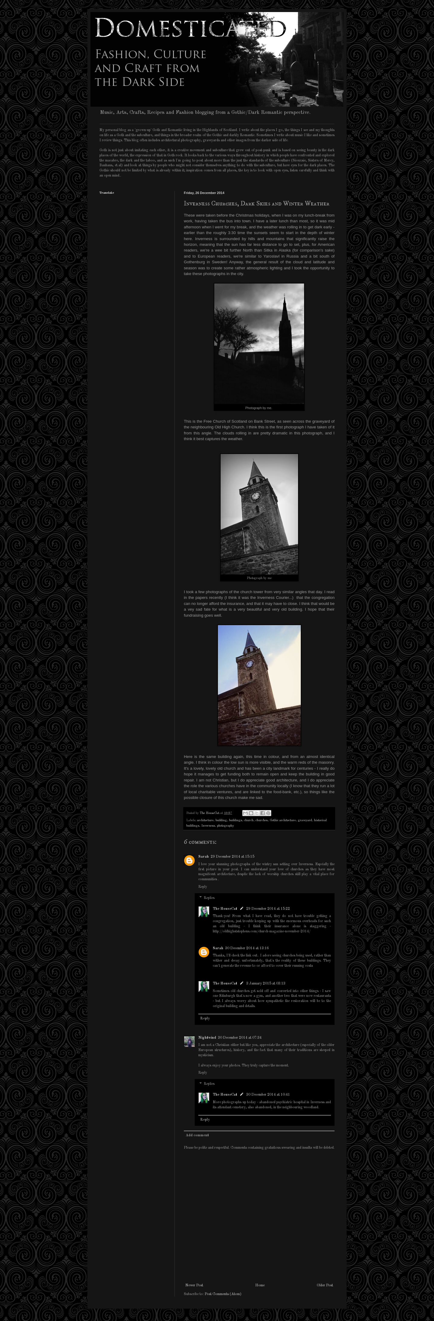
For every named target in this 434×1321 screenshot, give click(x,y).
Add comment (197, 1135)
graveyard (305, 820)
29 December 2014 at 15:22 (268, 909)
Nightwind (207, 1038)
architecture (205, 820)
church (248, 820)
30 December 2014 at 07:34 (240, 1038)
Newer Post (194, 1285)
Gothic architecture (283, 820)
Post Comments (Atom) (223, 1294)
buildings (235, 820)
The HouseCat (225, 909)
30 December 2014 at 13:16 (247, 948)
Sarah (203, 857)
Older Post (325, 1285)
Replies (209, 898)
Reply (202, 887)
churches (262, 820)
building (221, 820)
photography (225, 826)
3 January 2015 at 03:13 (265, 983)
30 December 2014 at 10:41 (268, 1095)
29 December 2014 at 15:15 (232, 857)
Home (260, 1285)
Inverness (208, 826)
